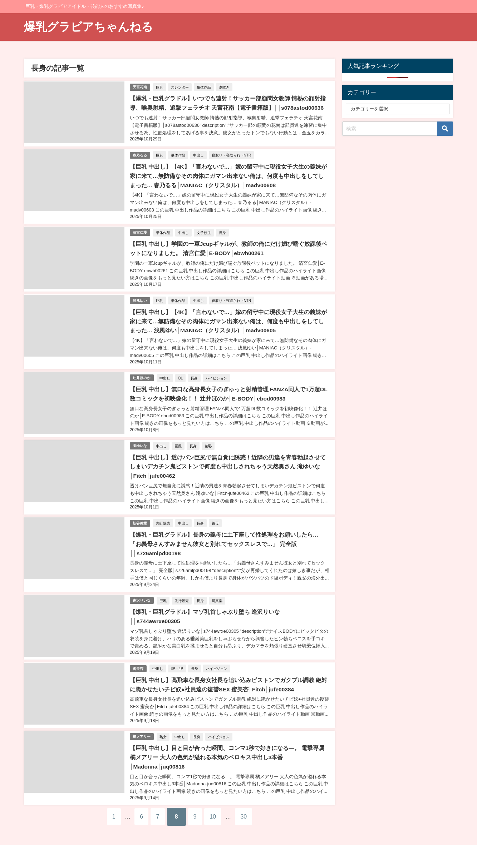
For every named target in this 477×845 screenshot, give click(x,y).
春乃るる (140, 153)
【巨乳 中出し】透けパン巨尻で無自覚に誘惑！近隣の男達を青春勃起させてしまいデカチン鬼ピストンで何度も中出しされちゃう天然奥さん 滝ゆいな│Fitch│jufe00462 (227, 461)
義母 (216, 517)
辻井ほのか (142, 373)
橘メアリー (142, 727)
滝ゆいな (140, 440)
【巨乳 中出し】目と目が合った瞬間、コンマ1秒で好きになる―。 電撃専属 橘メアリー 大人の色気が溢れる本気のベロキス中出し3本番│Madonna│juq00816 (226, 748)
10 (220, 807)
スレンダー (181, 87)
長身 (223, 230)
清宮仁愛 (140, 230)
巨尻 (178, 441)
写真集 (217, 593)
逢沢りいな (142, 593)
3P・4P (178, 660)
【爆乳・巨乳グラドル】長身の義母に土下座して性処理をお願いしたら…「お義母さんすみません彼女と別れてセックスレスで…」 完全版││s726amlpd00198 (229, 537)
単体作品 (204, 87)
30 (255, 807)
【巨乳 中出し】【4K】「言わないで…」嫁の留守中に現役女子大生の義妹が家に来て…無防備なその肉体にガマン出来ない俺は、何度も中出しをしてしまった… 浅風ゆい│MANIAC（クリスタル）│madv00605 (229, 318)
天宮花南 (140, 86)
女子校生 (204, 230)
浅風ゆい (140, 297)
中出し (199, 154)
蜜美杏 (138, 660)
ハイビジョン (217, 374)
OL (181, 374)
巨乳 (160, 87)
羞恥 (208, 441)
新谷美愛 (140, 516)
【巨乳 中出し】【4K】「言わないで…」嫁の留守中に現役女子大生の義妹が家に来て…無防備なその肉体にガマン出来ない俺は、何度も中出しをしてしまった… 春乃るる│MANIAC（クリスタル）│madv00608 (229, 174)
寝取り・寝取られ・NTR (232, 154)
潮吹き (225, 87)
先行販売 (164, 517)
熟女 (163, 727)
